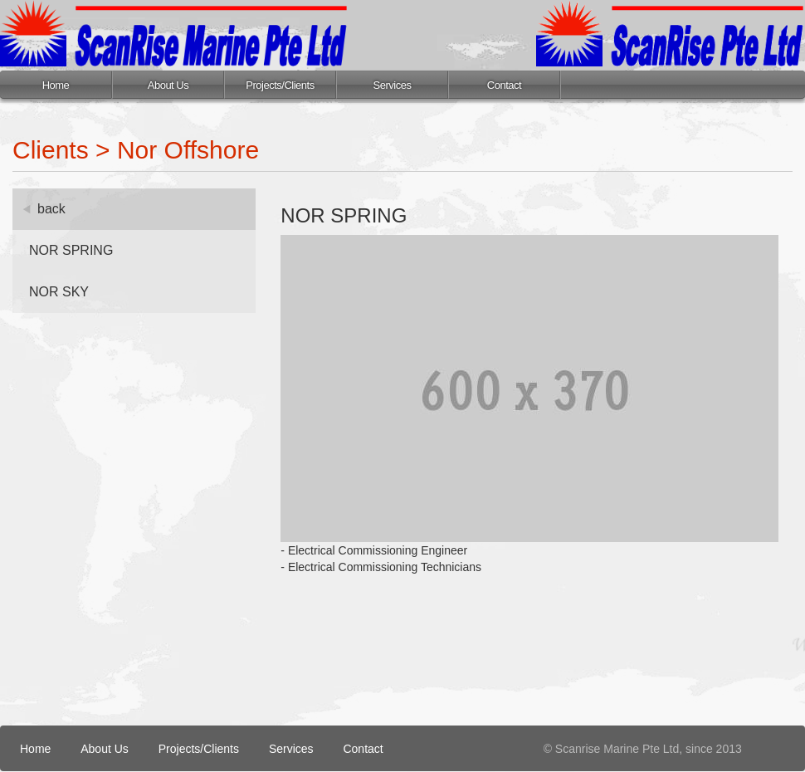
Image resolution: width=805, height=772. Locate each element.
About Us (168, 85)
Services (392, 85)
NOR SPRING (71, 250)
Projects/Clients (280, 85)
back (51, 209)
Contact (504, 85)
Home (56, 85)
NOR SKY (59, 292)
